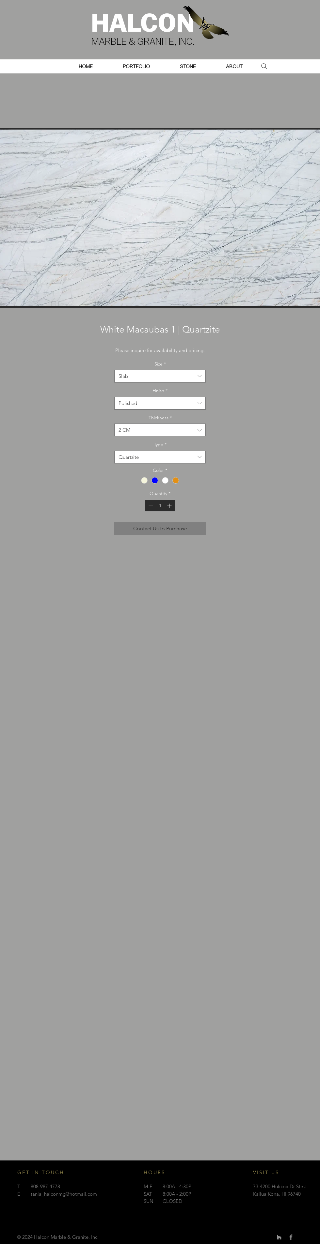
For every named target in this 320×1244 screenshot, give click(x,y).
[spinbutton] (160, 505)
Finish (160, 391)
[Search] (264, 66)
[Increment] (170, 505)
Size (160, 364)
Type (160, 444)
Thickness (160, 418)
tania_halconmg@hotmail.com (64, 1194)
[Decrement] (150, 505)
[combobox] (160, 376)
